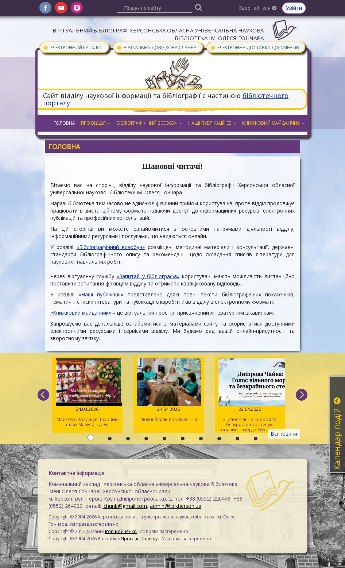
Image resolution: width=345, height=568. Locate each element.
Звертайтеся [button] (257, 7)
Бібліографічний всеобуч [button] (149, 123)
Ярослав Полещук (140, 539)
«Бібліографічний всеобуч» (111, 247)
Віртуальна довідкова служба (156, 47)
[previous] (43, 395)
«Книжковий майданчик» (80, 312)
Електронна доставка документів (254, 47)
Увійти (294, 7)
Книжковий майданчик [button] (273, 123)
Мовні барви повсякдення (168, 390)
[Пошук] (198, 7)
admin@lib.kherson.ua (175, 505)
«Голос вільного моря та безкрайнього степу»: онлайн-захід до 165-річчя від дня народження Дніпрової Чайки (250, 395)
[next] (301, 395)
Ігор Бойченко (121, 531)
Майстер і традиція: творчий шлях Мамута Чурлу (87, 393)
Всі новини (284, 433)
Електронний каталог (73, 47)
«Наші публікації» (101, 294)
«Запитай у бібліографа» (148, 276)
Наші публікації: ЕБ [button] (212, 123)
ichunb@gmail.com (124, 505)
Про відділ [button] (96, 123)
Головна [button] (64, 123)
